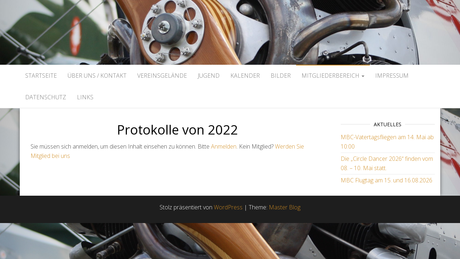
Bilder (281, 75)
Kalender (245, 75)
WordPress (228, 207)
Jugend (209, 75)
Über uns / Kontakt (97, 75)
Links (85, 97)
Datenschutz (45, 97)
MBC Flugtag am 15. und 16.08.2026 (386, 180)
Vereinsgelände (162, 75)
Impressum (392, 75)
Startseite (41, 75)
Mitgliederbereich (333, 75)
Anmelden (223, 146)
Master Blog (284, 207)
